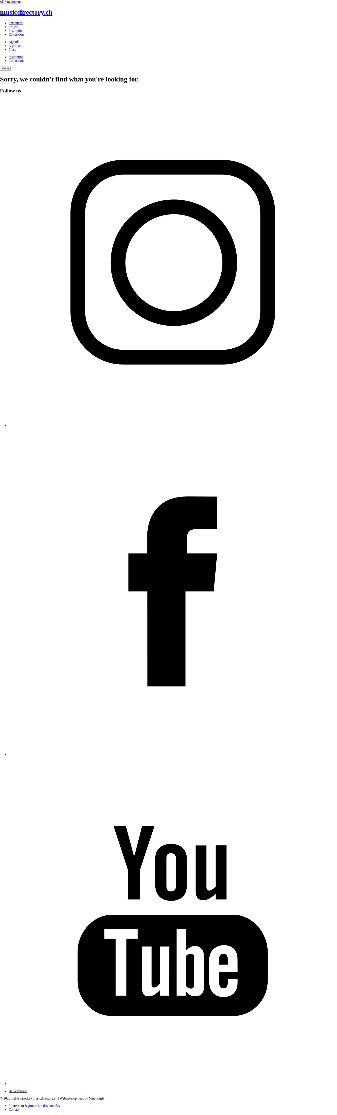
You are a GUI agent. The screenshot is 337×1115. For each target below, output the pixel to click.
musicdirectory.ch (26, 12)
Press (12, 49)
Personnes (16, 23)
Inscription (16, 30)
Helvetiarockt (18, 1091)
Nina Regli (96, 1098)
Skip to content (10, 2)
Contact (14, 1109)
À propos (15, 45)
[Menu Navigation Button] (5, 68)
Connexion (16, 34)
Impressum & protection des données (34, 1105)
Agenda (14, 42)
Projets (13, 27)
